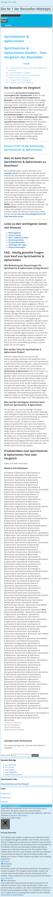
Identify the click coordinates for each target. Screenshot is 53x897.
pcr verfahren (10, 765)
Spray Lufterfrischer (12, 727)
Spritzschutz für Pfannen (14, 729)
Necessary (8, 864)
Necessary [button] (5, 861)
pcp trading (10, 770)
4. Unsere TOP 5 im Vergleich (20, 80)
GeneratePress (14, 806)
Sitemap (4, 802)
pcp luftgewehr (11, 772)
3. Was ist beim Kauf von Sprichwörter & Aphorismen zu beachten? (24, 76)
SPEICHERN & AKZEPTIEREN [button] (12, 895)
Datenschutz (6, 797)
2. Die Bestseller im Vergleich (20, 73)
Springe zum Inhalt (8, 2)
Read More (23, 815)
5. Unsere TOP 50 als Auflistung (21, 82)
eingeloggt (16, 745)
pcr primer (9, 767)
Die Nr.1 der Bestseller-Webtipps (26, 9)
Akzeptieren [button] (13, 815)
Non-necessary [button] (7, 878)
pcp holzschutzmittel (13, 774)
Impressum (5, 793)
